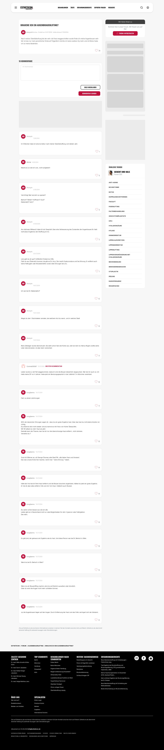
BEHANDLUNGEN (63, 7)
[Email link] (151, 658)
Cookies (45, 733)
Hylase (112, 230)
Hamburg (37, 666)
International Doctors (40, 712)
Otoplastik (113, 271)
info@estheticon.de (34, 729)
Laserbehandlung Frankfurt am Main (62, 678)
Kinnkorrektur (115, 235)
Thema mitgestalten (125, 33)
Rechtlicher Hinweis (70, 733)
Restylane (80, 669)
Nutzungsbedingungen (34, 733)
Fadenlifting (114, 206)
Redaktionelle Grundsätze (19, 736)
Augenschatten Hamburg (58, 668)
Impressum (53, 736)
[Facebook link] (143, 658)
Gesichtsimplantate (117, 216)
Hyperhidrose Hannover (58, 681)
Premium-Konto (39, 703)
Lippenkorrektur (116, 245)
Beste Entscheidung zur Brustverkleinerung (114, 689)
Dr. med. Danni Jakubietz (18, 667)
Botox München (55, 665)
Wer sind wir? (15, 700)
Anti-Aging (113, 182)
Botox (111, 192)
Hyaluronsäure (115, 226)
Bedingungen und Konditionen (38, 736)
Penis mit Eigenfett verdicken (86, 663)
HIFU (110, 221)
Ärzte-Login (38, 700)
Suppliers (37, 709)
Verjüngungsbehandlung (84, 666)
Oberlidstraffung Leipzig (58, 690)
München (37, 663)
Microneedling (115, 262)
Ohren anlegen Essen (57, 687)
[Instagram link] (136, 658)
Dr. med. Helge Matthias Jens (20, 681)
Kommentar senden (89, 93)
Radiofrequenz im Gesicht (84, 660)
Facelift (112, 202)
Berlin (36, 660)
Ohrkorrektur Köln (56, 675)
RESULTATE (111, 7)
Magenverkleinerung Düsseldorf (60, 671)
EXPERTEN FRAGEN (100, 7)
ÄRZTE (72, 7)
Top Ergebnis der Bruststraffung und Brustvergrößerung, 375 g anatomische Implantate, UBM (113, 667)
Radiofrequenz (115, 281)
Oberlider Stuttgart (56, 684)
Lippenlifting (114, 250)
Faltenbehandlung (117, 211)
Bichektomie (114, 187)
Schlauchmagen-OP (83, 675)
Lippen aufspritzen (116, 240)
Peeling (112, 276)
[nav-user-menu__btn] (148, 7)
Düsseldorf (37, 669)
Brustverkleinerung (82, 672)
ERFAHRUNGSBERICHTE (84, 7)
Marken (36, 706)
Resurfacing (114, 286)
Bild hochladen (90, 87)
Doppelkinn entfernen (118, 197)
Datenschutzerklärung (18, 733)
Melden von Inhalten (17, 706)
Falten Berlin (54, 662)
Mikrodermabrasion (117, 267)
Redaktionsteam (16, 703)
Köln (35, 672)
